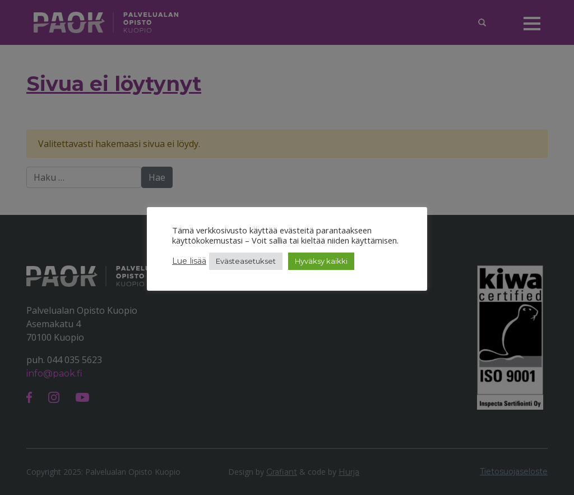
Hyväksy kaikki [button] (321, 260)
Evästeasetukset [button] (246, 260)
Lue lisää (189, 261)
